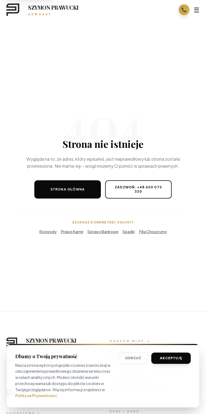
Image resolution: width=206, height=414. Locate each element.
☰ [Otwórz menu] (197, 10)
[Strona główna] (42, 9)
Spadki (129, 231)
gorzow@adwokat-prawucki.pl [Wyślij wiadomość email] (137, 386)
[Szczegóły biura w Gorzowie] (129, 341)
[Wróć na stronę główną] (51, 342)
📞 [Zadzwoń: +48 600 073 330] (184, 9)
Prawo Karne (72, 231)
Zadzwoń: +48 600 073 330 (138, 189)
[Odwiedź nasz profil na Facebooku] (21, 392)
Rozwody (48, 231)
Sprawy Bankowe (102, 231)
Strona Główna (67, 189)
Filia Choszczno (153, 231)
